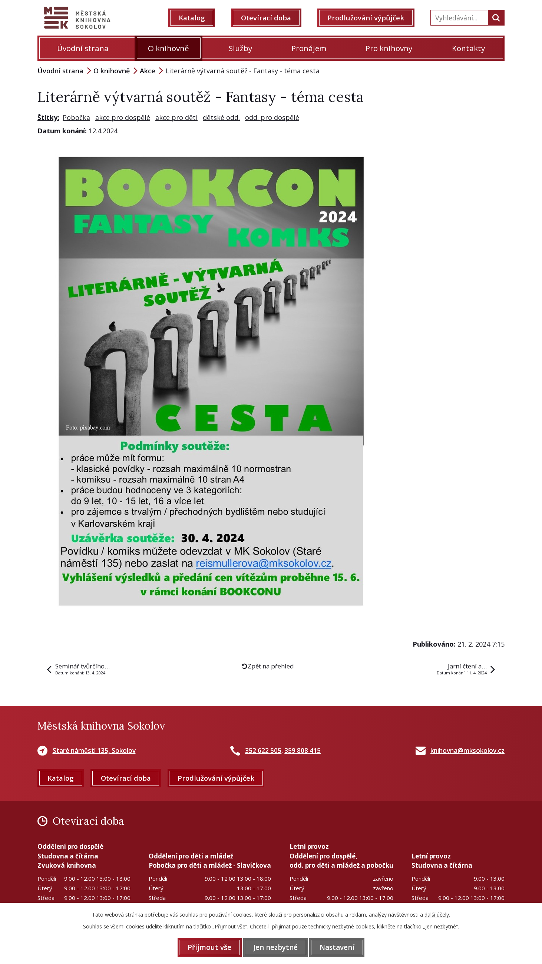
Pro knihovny (389, 48)
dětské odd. (221, 117)
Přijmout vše (209, 947)
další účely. (437, 914)
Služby (240, 48)
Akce (147, 70)
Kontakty (468, 48)
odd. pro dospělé (272, 117)
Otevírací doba (267, 18)
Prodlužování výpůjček (366, 18)
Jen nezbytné (275, 947)
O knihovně (168, 48)
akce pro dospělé (122, 117)
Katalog (192, 18)
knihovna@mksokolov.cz (467, 750)
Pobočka (76, 117)
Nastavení (337, 947)
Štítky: (48, 117)
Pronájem (308, 48)
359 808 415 (302, 750)
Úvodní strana (83, 48)
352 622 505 (263, 750)
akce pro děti (176, 117)
